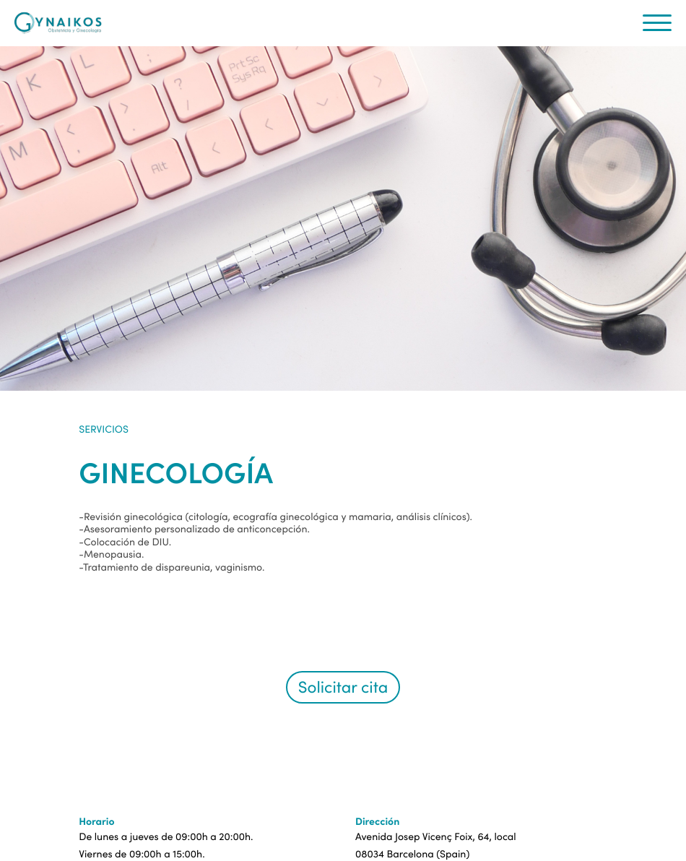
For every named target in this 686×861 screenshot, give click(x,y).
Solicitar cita (343, 687)
